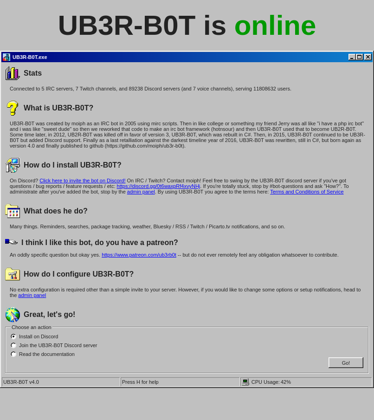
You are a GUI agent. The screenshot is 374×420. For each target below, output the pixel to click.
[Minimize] (352, 57)
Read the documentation (47, 354)
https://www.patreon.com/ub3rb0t (139, 255)
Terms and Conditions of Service (306, 191)
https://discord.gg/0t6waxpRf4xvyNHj (158, 186)
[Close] (368, 57)
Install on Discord (38, 336)
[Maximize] (359, 57)
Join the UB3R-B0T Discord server (58, 345)
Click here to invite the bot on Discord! (82, 180)
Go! (346, 363)
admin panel (141, 191)
